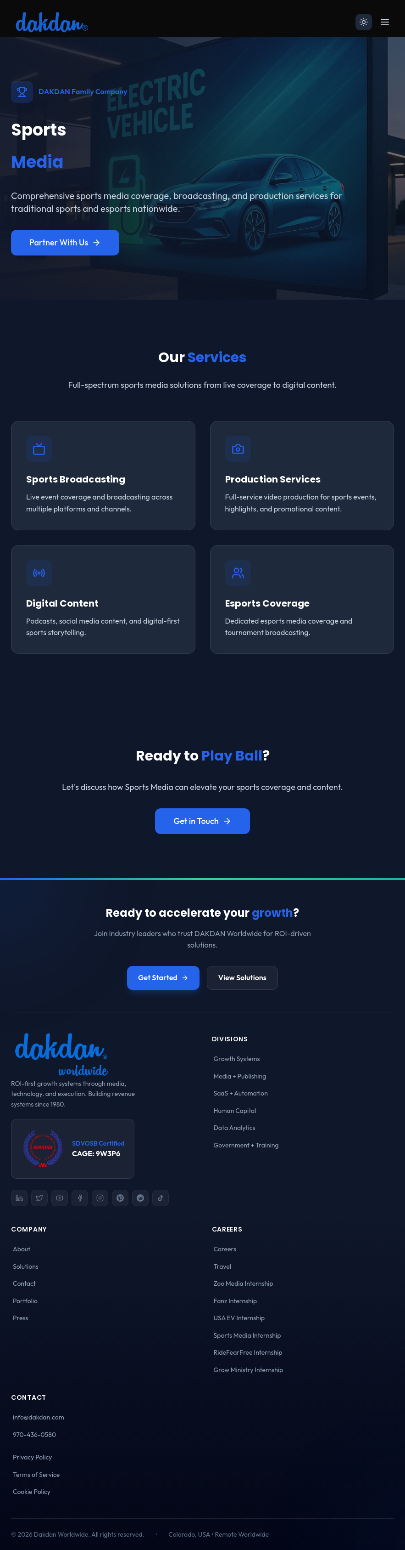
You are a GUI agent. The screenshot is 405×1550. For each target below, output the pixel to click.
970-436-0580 (34, 1435)
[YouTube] (59, 1198)
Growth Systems (237, 1059)
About (21, 1249)
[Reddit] (140, 1198)
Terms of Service (36, 1475)
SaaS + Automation (241, 1093)
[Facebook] (80, 1198)
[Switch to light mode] (363, 22)
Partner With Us (65, 242)
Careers (225, 1249)
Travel (222, 1266)
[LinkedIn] (19, 1198)
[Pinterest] (120, 1198)
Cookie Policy (31, 1492)
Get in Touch (202, 821)
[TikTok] (160, 1198)
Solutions (26, 1266)
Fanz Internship (235, 1301)
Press (20, 1318)
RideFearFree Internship (248, 1352)
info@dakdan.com (38, 1417)
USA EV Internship (239, 1318)
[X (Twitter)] (39, 1198)
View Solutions (242, 977)
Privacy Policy (32, 1457)
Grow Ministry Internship (248, 1370)
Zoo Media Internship (243, 1283)
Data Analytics (234, 1128)
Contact (24, 1283)
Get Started (163, 977)
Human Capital (235, 1111)
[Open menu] (385, 22)
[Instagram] (100, 1198)
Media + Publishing (240, 1076)
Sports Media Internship (247, 1335)
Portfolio (25, 1301)
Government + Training (246, 1145)
